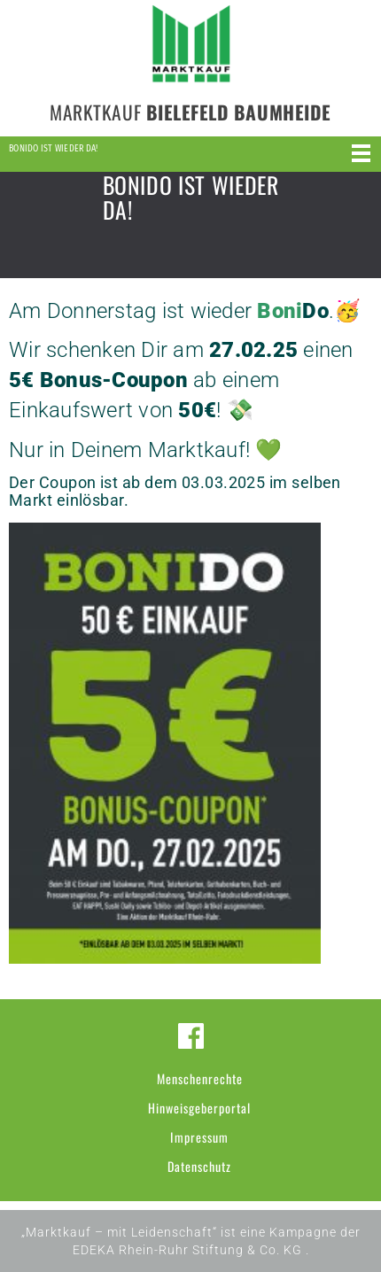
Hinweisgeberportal (199, 1107)
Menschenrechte (200, 1078)
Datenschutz (199, 1166)
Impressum (199, 1137)
